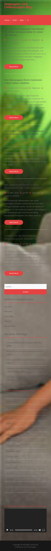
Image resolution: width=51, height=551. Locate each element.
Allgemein (36, 40)
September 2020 (14, 462)
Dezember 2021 (13, 407)
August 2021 (12, 412)
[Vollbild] (43, 530)
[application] (25, 520)
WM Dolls (8, 311)
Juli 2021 (10, 418)
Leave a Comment (11, 43)
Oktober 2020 (12, 456)
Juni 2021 (10, 423)
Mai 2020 (10, 484)
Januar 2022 (11, 401)
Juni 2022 (10, 396)
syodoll (25, 40)
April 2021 (11, 429)
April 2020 (11, 490)
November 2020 (13, 451)
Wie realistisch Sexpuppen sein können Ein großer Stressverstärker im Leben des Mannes (24, 32)
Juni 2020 (10, 479)
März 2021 (11, 434)
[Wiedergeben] (7, 530)
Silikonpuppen (9, 326)
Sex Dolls (8, 306)
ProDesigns (31, 547)
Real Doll (7, 321)
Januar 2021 (11, 440)
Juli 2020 (10, 473)
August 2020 (12, 468)
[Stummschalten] (40, 530)
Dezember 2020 (13, 445)
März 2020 (11, 495)
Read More (13, 66)
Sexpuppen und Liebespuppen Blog (18, 5)
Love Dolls (8, 316)
